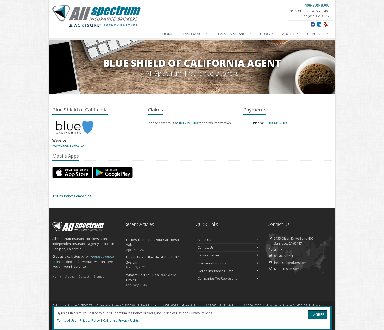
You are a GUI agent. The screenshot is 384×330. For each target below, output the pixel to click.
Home (167, 33)
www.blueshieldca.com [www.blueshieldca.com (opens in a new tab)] (69, 145)
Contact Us (228, 247)
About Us (228, 239)
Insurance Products (228, 263)
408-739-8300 (188, 123)
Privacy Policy (90, 320)
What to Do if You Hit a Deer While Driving (156, 280)
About (290, 33)
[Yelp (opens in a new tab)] (326, 24)
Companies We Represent (228, 278)
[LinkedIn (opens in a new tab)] (319, 24)
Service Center (228, 255)
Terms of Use (67, 320)
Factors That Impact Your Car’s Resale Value (156, 244)
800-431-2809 (277, 123)
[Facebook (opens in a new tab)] (313, 24)
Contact (318, 33)
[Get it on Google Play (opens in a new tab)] (113, 172)
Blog (267, 33)
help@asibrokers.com (290, 262)
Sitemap (99, 277)
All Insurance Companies (71, 196)
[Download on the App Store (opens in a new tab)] (72, 172)
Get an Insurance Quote (228, 271)
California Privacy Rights (121, 320)
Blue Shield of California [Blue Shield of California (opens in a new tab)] (74, 127)
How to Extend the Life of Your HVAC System (156, 262)
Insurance (195, 33)
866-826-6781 (283, 256)
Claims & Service (234, 33)
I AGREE (317, 314)
